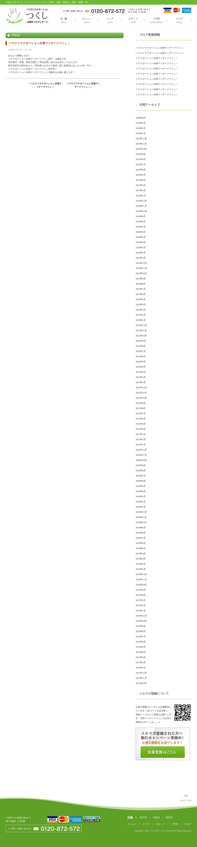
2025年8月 (141, 159)
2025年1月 (141, 195)
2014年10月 (141, 621)
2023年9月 (141, 278)
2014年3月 (141, 657)
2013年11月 (141, 678)
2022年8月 (141, 346)
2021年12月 (141, 387)
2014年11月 (141, 616)
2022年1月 (141, 382)
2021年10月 (141, 398)
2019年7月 (141, 538)
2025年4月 (141, 180)
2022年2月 (141, 377)
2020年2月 (141, 501)
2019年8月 (141, 533)
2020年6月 (141, 481)
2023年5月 (141, 299)
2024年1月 (141, 258)
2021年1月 (141, 444)
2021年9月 (141, 403)
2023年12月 (141, 263)
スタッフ (132, 20)
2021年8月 (141, 408)
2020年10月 (141, 460)
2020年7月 (141, 475)
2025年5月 (141, 175)
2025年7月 (141, 164)
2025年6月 (141, 169)
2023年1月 (141, 320)
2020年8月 (141, 470)
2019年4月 (141, 553)
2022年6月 (141, 356)
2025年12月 (141, 138)
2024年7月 (141, 226)
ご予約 (156, 20)
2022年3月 (141, 372)
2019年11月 (141, 517)
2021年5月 (141, 424)
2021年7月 (141, 413)
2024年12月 (141, 201)
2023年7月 (141, 289)
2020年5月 (141, 486)
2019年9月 (141, 527)
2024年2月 (141, 252)
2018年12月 (141, 574)
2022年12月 (141, 325)
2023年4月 (141, 304)
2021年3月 (141, 434)
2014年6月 (141, 641)
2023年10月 (141, 273)
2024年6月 (141, 232)
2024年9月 (141, 216)
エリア (109, 20)
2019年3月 (141, 558)
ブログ (179, 20)
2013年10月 (141, 683)
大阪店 (156, 817)
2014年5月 (141, 647)
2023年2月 (141, 315)
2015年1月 (141, 610)
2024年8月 (141, 221)
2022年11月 (141, 330)
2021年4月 (141, 429)
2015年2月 (141, 605)
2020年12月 (141, 450)
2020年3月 (141, 496)
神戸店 (143, 817)
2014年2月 (141, 662)
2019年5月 (141, 548)
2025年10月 (141, 149)
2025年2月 (141, 190)
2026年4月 (141, 118)
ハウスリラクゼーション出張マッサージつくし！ (39, 43)
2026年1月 (141, 133)
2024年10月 (141, 211)
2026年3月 (141, 123)
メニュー (86, 20)
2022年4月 (141, 367)
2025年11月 (141, 143)
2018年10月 (141, 584)
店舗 (63, 20)
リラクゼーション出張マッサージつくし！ (157, 58)
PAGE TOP (185, 800)
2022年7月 (141, 351)
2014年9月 (141, 626)
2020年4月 (141, 491)
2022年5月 (141, 361)
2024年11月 (141, 206)
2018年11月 (141, 579)
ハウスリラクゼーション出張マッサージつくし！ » (83, 85)
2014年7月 (141, 636)
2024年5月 (141, 237)
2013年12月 (141, 673)
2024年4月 (141, 242)
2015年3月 (141, 600)
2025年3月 (141, 185)
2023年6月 (141, 294)
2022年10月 (141, 335)
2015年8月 (141, 595)
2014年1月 (141, 667)
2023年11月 (141, 268)
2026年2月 (141, 128)
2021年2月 (141, 439)
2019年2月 (141, 564)
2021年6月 (141, 418)
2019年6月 (141, 543)
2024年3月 (141, 247)
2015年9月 (141, 590)
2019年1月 (141, 569)
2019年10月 (141, 522)
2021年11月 (141, 392)
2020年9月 (141, 465)
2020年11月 (141, 455)
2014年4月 (141, 652)
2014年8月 (141, 631)
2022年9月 (141, 341)
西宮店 (169, 817)
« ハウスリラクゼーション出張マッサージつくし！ (45, 85)
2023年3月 (141, 309)
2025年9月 (141, 154)
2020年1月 (141, 507)
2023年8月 (141, 284)
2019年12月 (141, 512)
